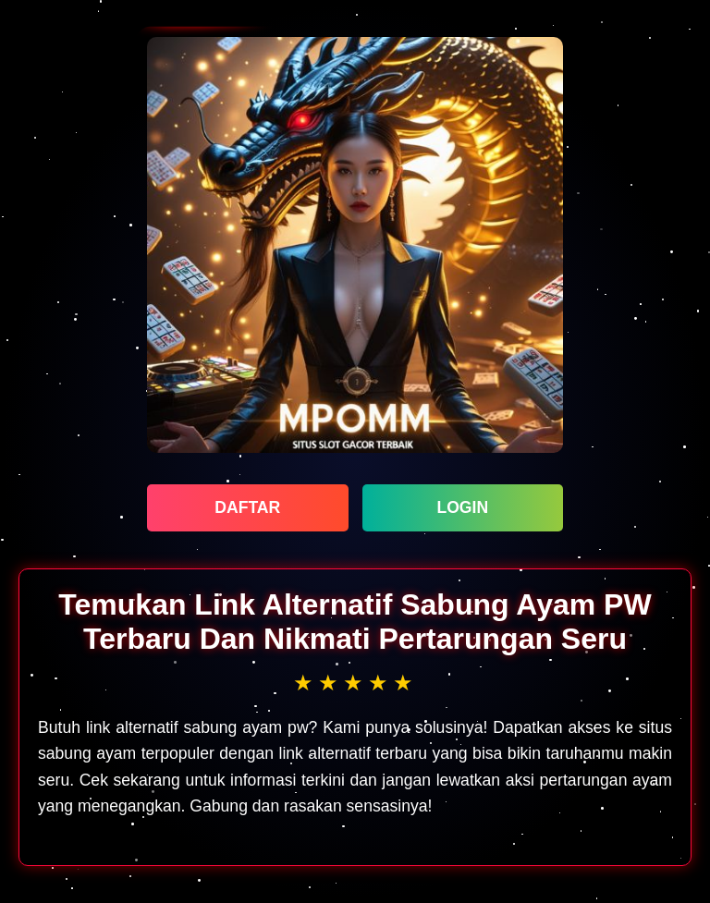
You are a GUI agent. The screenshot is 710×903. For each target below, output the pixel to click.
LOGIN (462, 507)
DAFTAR (247, 507)
